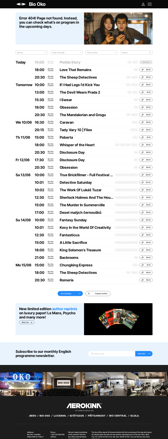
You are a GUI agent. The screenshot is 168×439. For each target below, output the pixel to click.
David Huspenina (38, 432)
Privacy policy (41, 434)
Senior (135, 80)
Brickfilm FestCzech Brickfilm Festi (126, 162)
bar (139, 415)
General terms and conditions (26, 434)
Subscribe (141, 334)
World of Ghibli (125, 132)
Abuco (24, 432)
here (98, 419)
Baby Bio (134, 72)
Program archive (97, 281)
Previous (7, 364)
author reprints (64, 296)
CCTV (60, 434)
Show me (27, 310)
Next (160, 364)
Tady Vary (134, 117)
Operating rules (52, 434)
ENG (136, 57)
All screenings (66, 281)
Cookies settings (69, 434)
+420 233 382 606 (57, 415)
